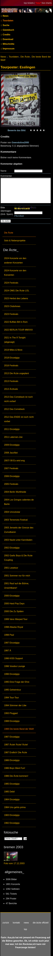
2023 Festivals (11, 314)
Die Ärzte (8, 233)
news (26, 922)
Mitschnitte (8, 44)
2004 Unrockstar (12, 512)
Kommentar (6, 176)
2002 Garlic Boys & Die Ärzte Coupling (18, 557)
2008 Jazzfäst (11, 453)
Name (3, 171)
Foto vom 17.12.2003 (14, 863)
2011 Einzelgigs (12, 429)
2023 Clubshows (12, 306)
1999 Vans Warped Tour (15, 619)
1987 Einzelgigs (12, 737)
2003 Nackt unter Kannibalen (18, 540)
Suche (5, 25)
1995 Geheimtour (12, 690)
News (5, 16)
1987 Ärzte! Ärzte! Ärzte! (16, 744)
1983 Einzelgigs (12, 815)
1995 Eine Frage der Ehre (16, 682)
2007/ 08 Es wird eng (14, 460)
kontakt (16, 922)
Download (7, 39)
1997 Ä (7, 650)
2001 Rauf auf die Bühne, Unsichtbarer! (16, 585)
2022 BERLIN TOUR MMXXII (18, 330)
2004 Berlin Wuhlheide (15, 492)
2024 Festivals (11, 283)
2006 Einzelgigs (12, 476)
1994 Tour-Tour (11, 697)
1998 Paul (9, 635)
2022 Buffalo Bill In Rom (16, 322)
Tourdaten (7, 20)
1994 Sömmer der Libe (15, 705)
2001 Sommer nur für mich (17, 575)
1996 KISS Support (13, 658)
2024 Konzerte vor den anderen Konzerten (15, 260)
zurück (5, 922)
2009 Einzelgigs (12, 445)
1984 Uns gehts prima (15, 807)
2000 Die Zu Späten (14, 611)
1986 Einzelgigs (12, 760)
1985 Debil (9, 791)
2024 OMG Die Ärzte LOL (16, 290)
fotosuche (11, 832)
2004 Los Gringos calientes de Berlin (19, 502)
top (25, 929)
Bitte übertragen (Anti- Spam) (7, 210)
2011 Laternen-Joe (13, 437)
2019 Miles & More (13, 350)
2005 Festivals (11, 484)
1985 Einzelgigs (12, 784)
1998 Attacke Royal (13, 627)
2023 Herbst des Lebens (16, 298)
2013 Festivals (11, 381)
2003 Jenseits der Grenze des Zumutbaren (18, 529)
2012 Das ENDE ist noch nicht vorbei (19, 419)
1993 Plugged (11, 713)
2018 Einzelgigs (12, 358)
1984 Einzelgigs (12, 799)
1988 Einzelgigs (12, 721)
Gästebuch (8, 30)
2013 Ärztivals (11, 389)
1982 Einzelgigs (12, 823)
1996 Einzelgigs (12, 674)
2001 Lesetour (11, 568)
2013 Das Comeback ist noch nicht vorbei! (18, 399)
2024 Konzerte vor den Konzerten (15, 272)
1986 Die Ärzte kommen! (16, 776)
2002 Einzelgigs (12, 548)
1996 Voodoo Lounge (14, 666)
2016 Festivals (11, 365)
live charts (47, 3)
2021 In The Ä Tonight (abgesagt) (14, 339)
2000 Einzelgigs (12, 596)
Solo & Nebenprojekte (14, 240)
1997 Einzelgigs (12, 643)
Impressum (8, 48)
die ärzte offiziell (40, 922)
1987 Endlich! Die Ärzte (15, 752)
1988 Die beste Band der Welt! (19, 729)
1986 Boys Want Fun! (14, 768)
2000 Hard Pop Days (14, 603)
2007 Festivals (11, 468)
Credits (6, 34)
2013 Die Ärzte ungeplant (16, 373)
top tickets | (29, 3)
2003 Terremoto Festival (16, 520)
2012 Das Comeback (14, 409)
